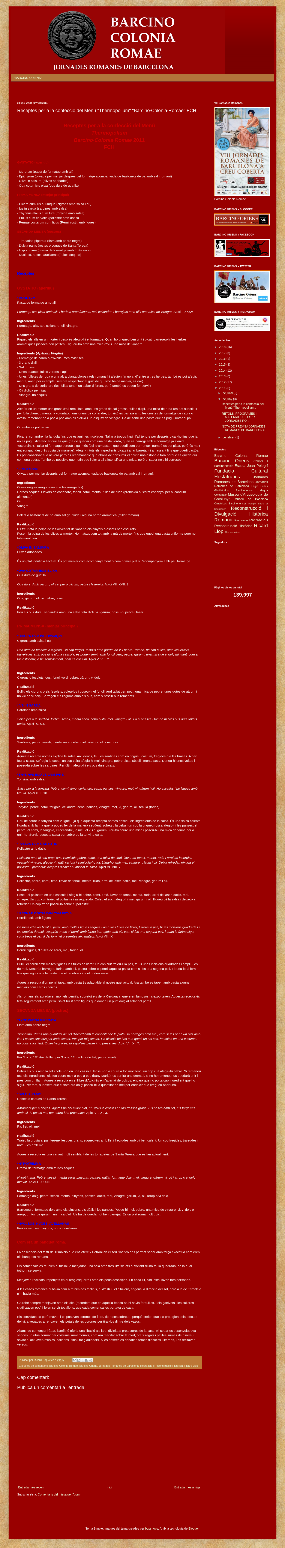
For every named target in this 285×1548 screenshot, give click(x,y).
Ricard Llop (191, 1365)
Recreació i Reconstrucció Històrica (161, 1365)
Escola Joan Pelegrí (251, 466)
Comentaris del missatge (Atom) (59, 1494)
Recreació (241, 520)
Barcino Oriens (88, 1365)
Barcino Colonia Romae (63, 1365)
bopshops (151, 1528)
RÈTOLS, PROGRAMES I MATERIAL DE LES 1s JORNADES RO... (239, 417)
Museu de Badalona (251, 499)
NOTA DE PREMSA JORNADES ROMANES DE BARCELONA (243, 428)
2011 (222, 388)
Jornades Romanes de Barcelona (119, 1365)
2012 (222, 382)
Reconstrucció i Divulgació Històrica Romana (241, 514)
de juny (227, 399)
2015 (222, 364)
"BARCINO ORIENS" (28, 78)
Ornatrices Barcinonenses (230, 503)
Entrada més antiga (187, 1487)
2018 (222, 347)
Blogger (193, 1528)
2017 (222, 353)
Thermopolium (232, 532)
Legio (255, 486)
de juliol (227, 393)
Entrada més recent (31, 1487)
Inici (109, 1487)
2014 (222, 370)
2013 (222, 376)
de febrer (228, 437)
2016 (222, 358)
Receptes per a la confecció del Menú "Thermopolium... (243, 405)
